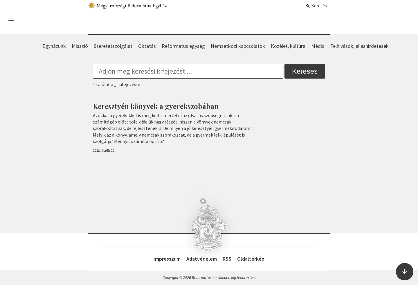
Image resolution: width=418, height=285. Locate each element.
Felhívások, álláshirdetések (359, 46)
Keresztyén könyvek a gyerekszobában (156, 106)
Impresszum (167, 258)
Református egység (183, 46)
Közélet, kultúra (288, 46)
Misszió (80, 46)
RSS (227, 258)
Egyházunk (54, 46)
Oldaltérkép (250, 258)
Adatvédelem (201, 258)
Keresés (316, 5)
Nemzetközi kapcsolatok (238, 46)
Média (318, 46)
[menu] (11, 22)
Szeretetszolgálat (113, 46)
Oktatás (147, 46)
